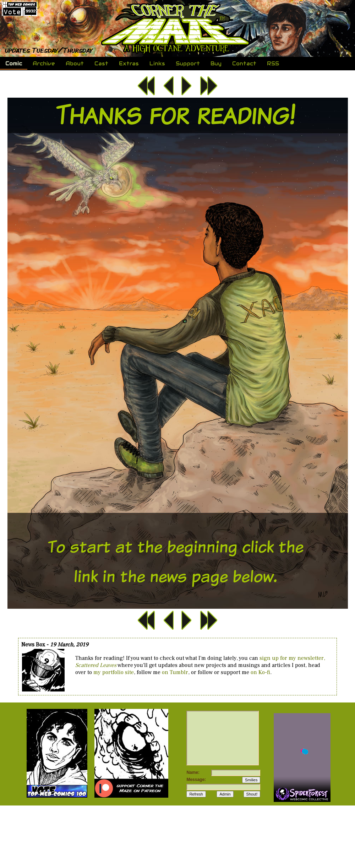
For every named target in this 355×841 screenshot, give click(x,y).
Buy (216, 63)
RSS (273, 63)
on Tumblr (175, 672)
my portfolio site (113, 672)
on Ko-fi (260, 672)
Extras (129, 63)
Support (187, 63)
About (75, 63)
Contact (243, 63)
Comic (13, 63)
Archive (44, 63)
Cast (101, 63)
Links (157, 63)
